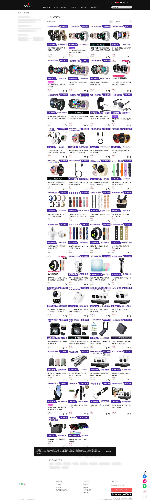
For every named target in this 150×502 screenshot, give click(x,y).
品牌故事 (58, 484)
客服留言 (85, 487)
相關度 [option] (118, 21)
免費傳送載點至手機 (121, 490)
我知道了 (108, 452)
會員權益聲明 (87, 490)
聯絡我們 (85, 493)
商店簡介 (58, 487)
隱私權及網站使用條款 (62, 490)
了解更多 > (38, 453)
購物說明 (85, 484)
